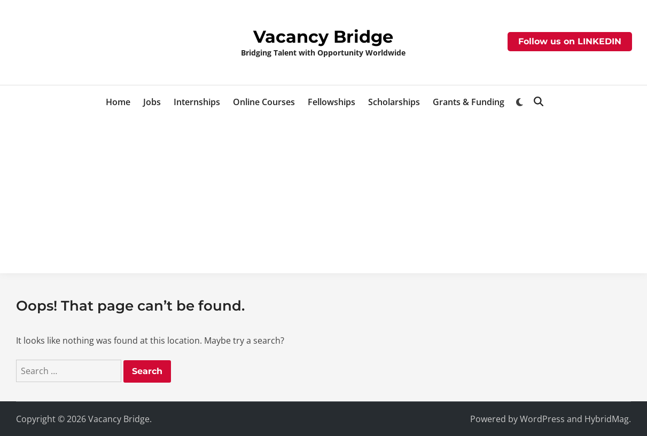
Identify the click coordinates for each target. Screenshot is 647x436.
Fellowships (331, 102)
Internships (197, 102)
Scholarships (394, 102)
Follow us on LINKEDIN (569, 41)
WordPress (542, 419)
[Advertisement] (323, 198)
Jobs (152, 102)
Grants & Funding (468, 102)
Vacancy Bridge (323, 36)
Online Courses (264, 102)
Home (118, 102)
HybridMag (606, 419)
